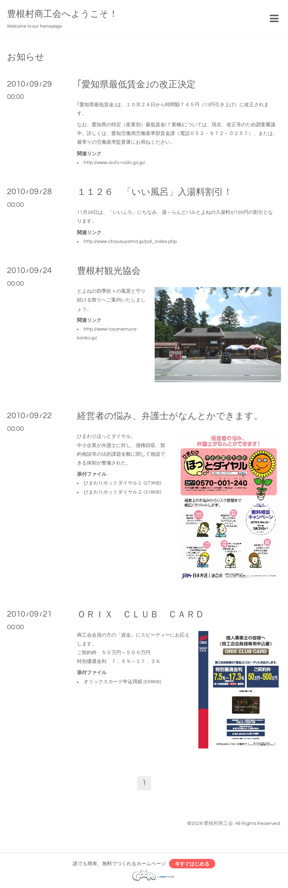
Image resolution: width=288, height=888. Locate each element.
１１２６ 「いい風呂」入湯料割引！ (154, 192)
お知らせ (25, 57)
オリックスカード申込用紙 (113, 681)
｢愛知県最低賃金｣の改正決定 (136, 84)
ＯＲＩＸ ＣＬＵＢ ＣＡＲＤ (140, 614)
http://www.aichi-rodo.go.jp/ (114, 162)
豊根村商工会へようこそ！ (62, 14)
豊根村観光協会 (109, 271)
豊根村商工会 (218, 823)
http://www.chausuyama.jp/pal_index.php (130, 241)
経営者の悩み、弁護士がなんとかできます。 (170, 416)
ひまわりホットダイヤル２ (113, 492)
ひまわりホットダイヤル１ (113, 483)
